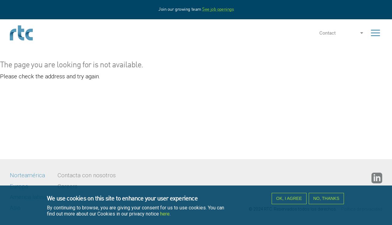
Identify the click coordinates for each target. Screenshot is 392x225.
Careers (67, 186)
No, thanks (326, 199)
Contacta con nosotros (87, 175)
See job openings (218, 9)
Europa (19, 186)
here (165, 215)
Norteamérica (27, 175)
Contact (327, 33)
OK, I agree (289, 199)
